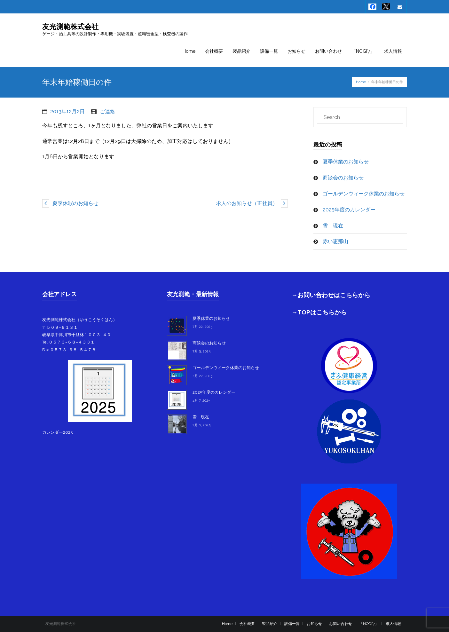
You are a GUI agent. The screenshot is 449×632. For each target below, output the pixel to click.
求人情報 (393, 623)
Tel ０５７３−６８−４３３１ (68, 342)
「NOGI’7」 (369, 623)
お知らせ (314, 623)
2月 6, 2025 (201, 425)
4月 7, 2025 (201, 401)
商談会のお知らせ (343, 178)
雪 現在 (333, 226)
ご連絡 (107, 111)
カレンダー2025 (57, 432)
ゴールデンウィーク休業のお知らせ (364, 194)
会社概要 (247, 623)
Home (361, 82)
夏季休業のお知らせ (346, 162)
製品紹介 (269, 623)
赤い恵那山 (335, 241)
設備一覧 (292, 623)
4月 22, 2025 (202, 376)
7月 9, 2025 (201, 351)
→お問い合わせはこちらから (331, 294)
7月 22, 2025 (202, 327)
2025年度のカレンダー (349, 210)
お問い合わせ (340, 623)
